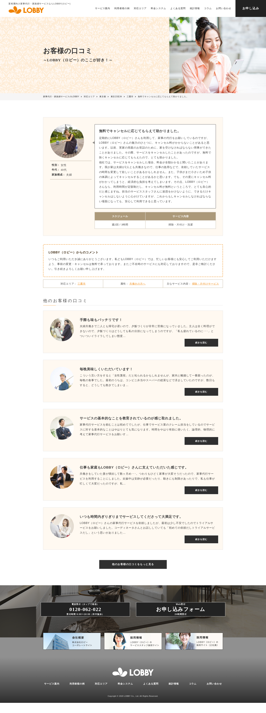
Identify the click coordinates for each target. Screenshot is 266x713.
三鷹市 (82, 283)
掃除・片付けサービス (205, 283)
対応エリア (140, 8)
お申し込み (250, 8)
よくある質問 (178, 8)
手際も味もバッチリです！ (101, 320)
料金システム (158, 8)
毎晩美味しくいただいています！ (106, 370)
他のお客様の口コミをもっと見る (133, 569)
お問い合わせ (223, 8)
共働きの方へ (137, 283)
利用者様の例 (122, 8)
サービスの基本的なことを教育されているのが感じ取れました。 (131, 419)
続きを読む (199, 342)
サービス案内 (102, 8)
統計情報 (195, 8)
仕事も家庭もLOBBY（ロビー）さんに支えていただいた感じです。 (134, 469)
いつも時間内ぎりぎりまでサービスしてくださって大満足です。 (131, 519)
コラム (208, 8)
